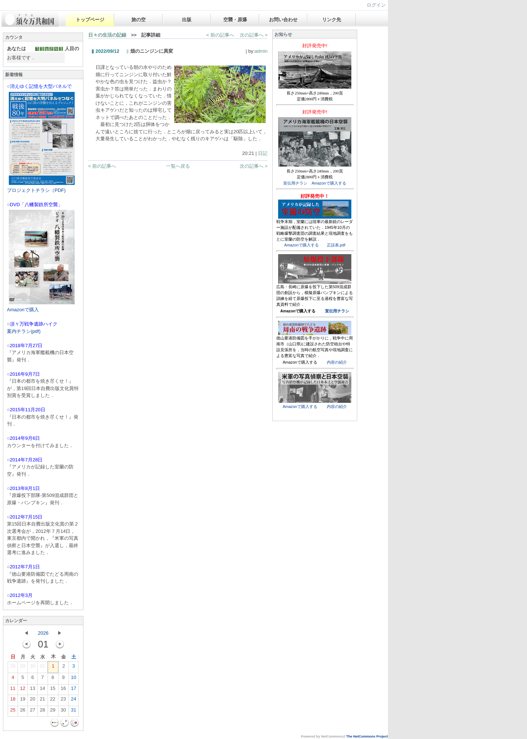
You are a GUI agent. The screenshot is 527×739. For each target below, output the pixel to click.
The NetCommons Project (367, 736)
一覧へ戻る (178, 166)
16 (63, 690)
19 (22, 700)
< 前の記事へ (220, 35)
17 (73, 690)
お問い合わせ (283, 19)
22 (52, 700)
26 (22, 711)
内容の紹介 (337, 362)
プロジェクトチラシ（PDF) (36, 190)
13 (32, 690)
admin (261, 51)
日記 (263, 153)
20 (32, 700)
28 (12, 667)
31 (42, 667)
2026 (43, 633)
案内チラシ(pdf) (24, 331)
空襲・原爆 (235, 19)
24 (73, 700)
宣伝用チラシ (295, 183)
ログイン (376, 5)
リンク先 (331, 19)
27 (32, 711)
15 (52, 690)
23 (63, 700)
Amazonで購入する (328, 183)
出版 (186, 19)
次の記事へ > (254, 35)
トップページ (90, 19)
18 (12, 700)
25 (12, 711)
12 (22, 690)
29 (22, 667)
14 (42, 690)
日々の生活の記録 (107, 35)
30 (32, 667)
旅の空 (138, 19)
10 (73, 679)
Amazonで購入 (23, 309)
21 (42, 700)
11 (12, 690)
